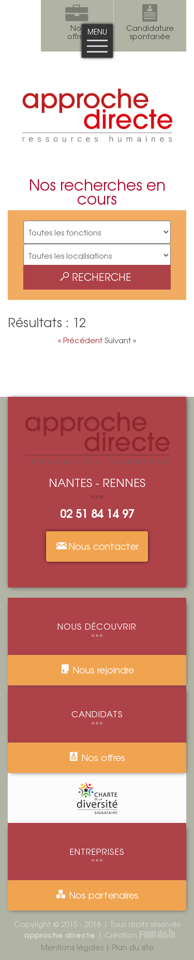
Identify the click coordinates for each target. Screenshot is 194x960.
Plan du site (133, 946)
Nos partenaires (97, 894)
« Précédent (81, 339)
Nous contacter (97, 546)
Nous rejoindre (97, 669)
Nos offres (97, 757)
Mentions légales (72, 946)
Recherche (95, 277)
